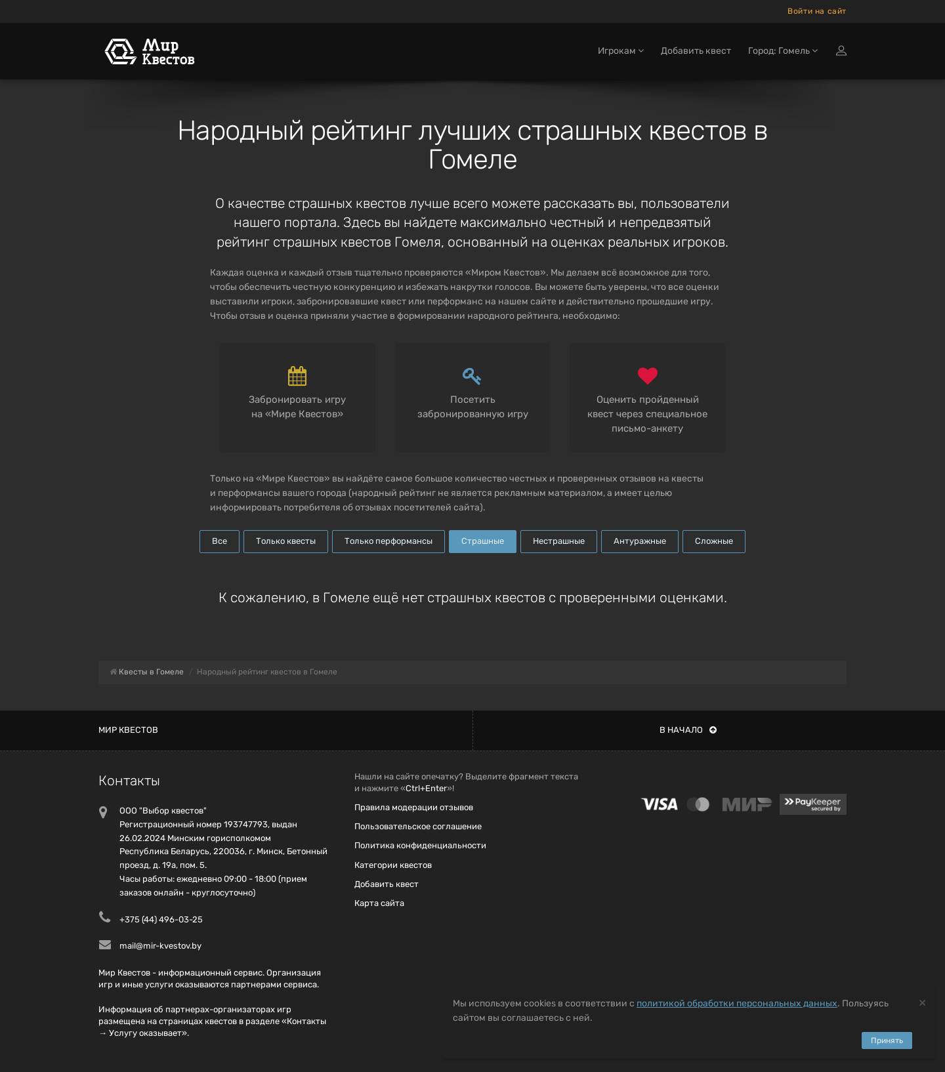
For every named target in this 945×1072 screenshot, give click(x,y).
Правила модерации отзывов (413, 807)
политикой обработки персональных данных (737, 1003)
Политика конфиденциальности (420, 845)
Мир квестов (128, 730)
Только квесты (286, 541)
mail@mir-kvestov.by (160, 946)
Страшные (482, 541)
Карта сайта (379, 903)
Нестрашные (559, 541)
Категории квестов (393, 865)
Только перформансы (388, 541)
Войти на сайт (817, 11)
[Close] (922, 1002)
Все (219, 541)
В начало (688, 730)
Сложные (714, 541)
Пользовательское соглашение (418, 826)
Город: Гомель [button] (783, 50)
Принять (887, 1040)
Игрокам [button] (621, 50)
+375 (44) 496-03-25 (161, 919)
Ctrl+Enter (426, 788)
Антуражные (640, 541)
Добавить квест (696, 50)
